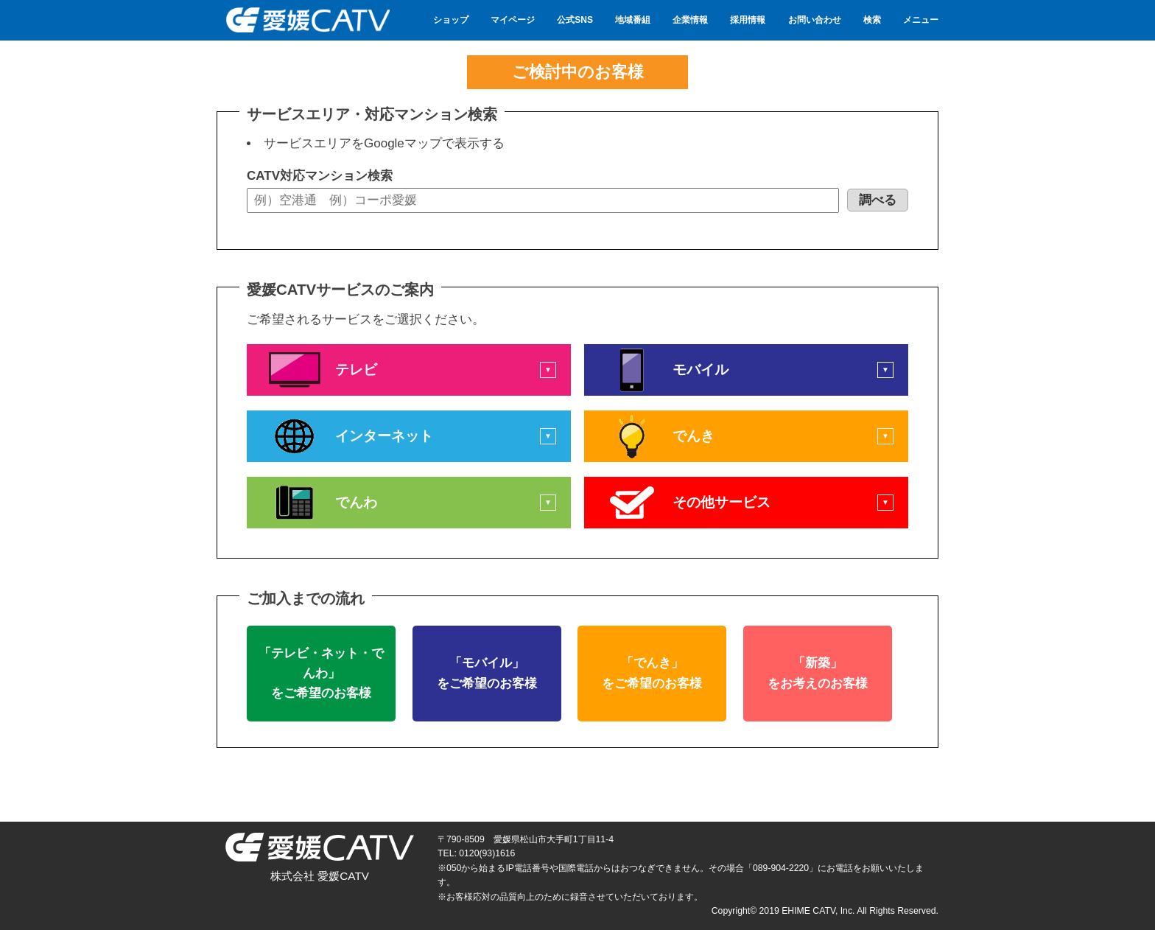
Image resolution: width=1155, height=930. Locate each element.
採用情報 (747, 20)
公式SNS (575, 20)
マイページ (513, 20)
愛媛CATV (307, 20)
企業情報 (690, 20)
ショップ (450, 20)
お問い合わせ (814, 20)
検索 (872, 20)
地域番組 (632, 20)
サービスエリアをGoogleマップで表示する (384, 143)
